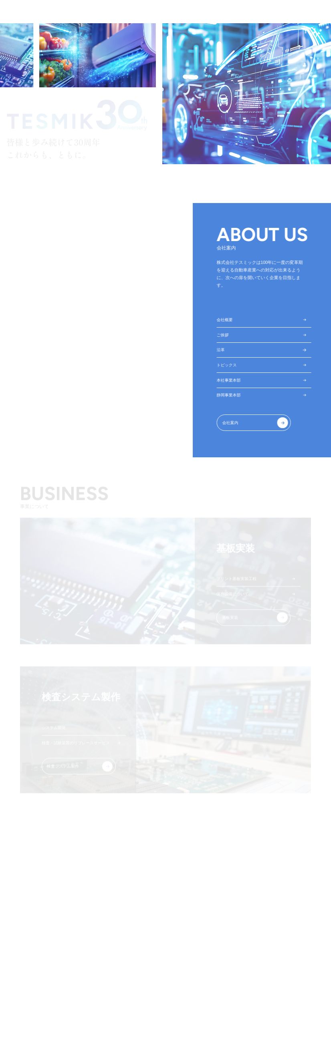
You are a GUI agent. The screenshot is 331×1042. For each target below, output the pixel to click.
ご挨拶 (224, 335)
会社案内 (233, 426)
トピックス (229, 367)
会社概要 (227, 320)
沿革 (222, 351)
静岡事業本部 (231, 398)
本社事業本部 (231, 382)
